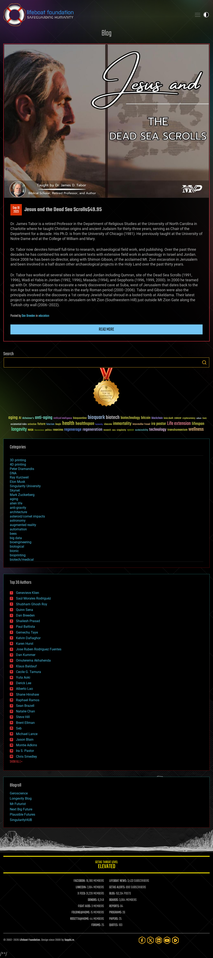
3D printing (18, 460)
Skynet (15, 490)
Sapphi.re (69, 940)
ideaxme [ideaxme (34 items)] (108, 424)
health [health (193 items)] (68, 424)
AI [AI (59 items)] (20, 418)
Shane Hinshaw (27, 694)
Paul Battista (25, 627)
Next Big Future (21, 809)
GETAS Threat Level (106, 865)
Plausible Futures (22, 814)
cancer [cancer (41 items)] (177, 418)
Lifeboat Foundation (30, 940)
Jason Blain (24, 739)
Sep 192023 (16, 210)
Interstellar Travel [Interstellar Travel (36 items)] (141, 424)
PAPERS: (113, 919)
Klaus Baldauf (26, 666)
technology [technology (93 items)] (157, 429)
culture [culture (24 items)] (198, 418)
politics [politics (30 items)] (48, 430)
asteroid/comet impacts (27, 516)
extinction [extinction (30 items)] (32, 424)
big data (16, 538)
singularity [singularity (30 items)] (121, 430)
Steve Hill (23, 717)
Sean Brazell (25, 706)
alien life (16, 503)
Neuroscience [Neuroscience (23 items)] (39, 430)
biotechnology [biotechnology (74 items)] (130, 418)
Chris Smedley (26, 757)
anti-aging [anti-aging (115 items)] (43, 417)
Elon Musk (17, 482)
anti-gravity (18, 508)
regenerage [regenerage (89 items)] (73, 429)
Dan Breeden (28, 316)
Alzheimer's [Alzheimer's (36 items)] (28, 418)
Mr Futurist (18, 804)
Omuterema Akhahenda (33, 660)
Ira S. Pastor (25, 751)
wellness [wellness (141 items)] (196, 429)
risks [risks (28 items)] (114, 430)
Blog (106, 33)
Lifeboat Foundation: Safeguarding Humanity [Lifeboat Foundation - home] (96, 14)
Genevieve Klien (27, 593)
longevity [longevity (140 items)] (19, 429)
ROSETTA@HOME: (79, 919)
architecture (18, 512)
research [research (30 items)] (107, 430)
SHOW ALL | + (16, 762)
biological (17, 546)
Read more (106, 329)
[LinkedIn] (158, 940)
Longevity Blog (21, 798)
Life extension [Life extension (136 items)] (179, 423)
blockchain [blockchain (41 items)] (157, 418)
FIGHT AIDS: (84, 906)
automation (18, 529)
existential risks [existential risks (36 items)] (19, 424)
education (43, 316)
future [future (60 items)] (41, 424)
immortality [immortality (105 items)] (122, 423)
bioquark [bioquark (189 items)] (96, 418)
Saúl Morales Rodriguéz (33, 598)
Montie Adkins (26, 745)
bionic (14, 551)
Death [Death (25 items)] (204, 418)
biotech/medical (22, 560)
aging (14, 499)
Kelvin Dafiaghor (28, 638)
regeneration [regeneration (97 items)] (92, 429)
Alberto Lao (24, 689)
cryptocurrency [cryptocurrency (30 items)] (188, 418)
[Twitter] (150, 940)
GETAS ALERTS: (117, 887)
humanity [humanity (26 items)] (99, 424)
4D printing (18, 464)
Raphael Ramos (27, 700)
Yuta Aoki (23, 677)
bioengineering (20, 542)
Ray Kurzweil (19, 477)
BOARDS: (114, 900)
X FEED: (81, 893)
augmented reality (23, 525)
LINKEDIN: (81, 887)
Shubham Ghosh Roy (31, 604)
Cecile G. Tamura (28, 672)
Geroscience (19, 793)
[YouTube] (167, 940)
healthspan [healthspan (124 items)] (85, 423)
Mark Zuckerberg (22, 495)
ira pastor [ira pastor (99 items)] (158, 423)
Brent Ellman (25, 723)
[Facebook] (142, 940)
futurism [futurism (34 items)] (50, 424)
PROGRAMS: (115, 912)
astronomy (18, 520)
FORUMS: (96, 925)
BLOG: (112, 893)
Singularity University (25, 486)
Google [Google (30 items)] (58, 424)
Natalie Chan (25, 711)
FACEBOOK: (79, 881)
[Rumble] (175, 940)
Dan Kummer (25, 655)
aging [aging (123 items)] (13, 417)
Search (204, 362)
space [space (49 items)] (130, 430)
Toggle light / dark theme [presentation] (206, 14)
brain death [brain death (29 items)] (168, 418)
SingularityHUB (21, 820)
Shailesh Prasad (28, 621)
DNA (13, 473)
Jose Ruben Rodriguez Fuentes (38, 649)
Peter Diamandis (22, 469)
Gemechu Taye (27, 632)
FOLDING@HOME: (81, 912)
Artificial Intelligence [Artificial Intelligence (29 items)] (62, 418)
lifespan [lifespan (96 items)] (198, 423)
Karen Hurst (24, 644)
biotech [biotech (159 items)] (113, 417)
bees (13, 534)
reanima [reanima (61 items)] (58, 430)
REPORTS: (114, 906)
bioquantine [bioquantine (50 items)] (80, 418)
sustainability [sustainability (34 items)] (141, 430)
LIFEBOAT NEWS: (118, 881)
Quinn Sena (24, 610)
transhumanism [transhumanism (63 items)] (177, 430)
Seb (19, 728)
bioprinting (18, 555)
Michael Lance (26, 734)
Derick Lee (23, 683)
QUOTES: (113, 925)
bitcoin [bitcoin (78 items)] (145, 418)
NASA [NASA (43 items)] (30, 430)
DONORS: (92, 900)
